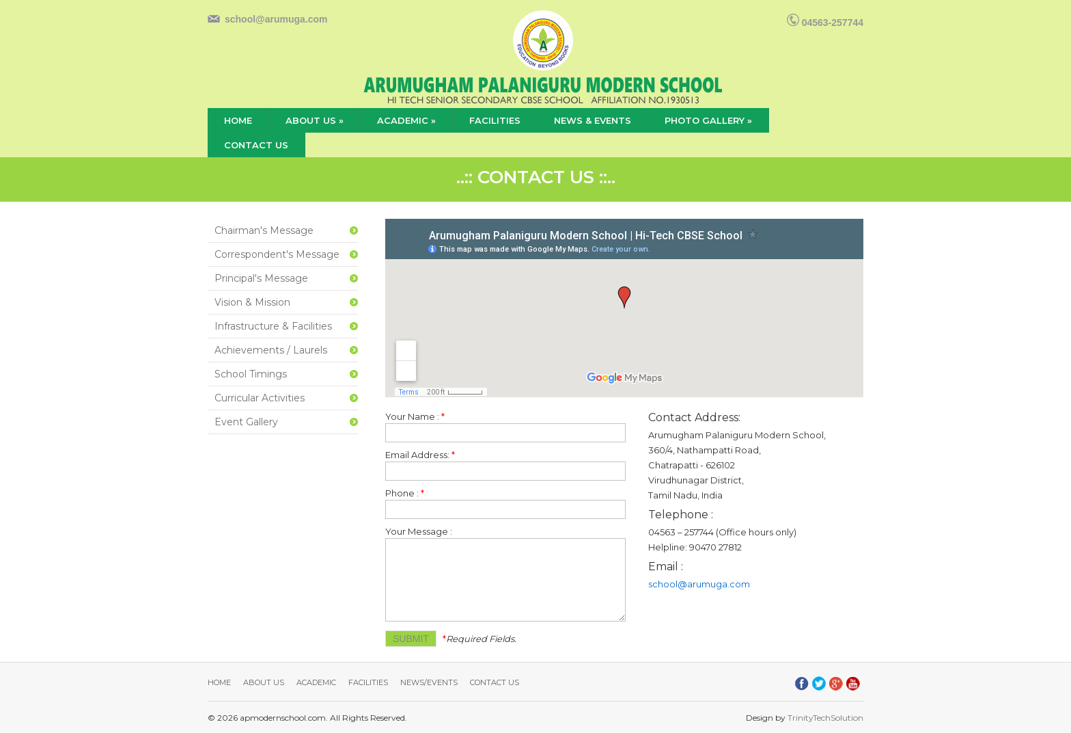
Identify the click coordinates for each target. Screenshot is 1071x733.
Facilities (368, 682)
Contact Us (494, 682)
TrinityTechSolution (825, 717)
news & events (592, 120)
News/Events (429, 682)
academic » (406, 120)
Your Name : (415, 416)
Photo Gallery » (708, 120)
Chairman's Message (264, 230)
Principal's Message (261, 278)
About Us (263, 682)
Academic (316, 682)
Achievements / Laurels (270, 350)
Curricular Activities (259, 398)
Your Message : (418, 531)
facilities (494, 120)
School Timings (250, 374)
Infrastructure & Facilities (273, 326)
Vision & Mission (252, 302)
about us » (315, 120)
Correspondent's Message (276, 254)
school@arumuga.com (276, 19)
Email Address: (420, 454)
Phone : (404, 493)
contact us (256, 144)
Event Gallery (246, 422)
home (238, 120)
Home (219, 682)
